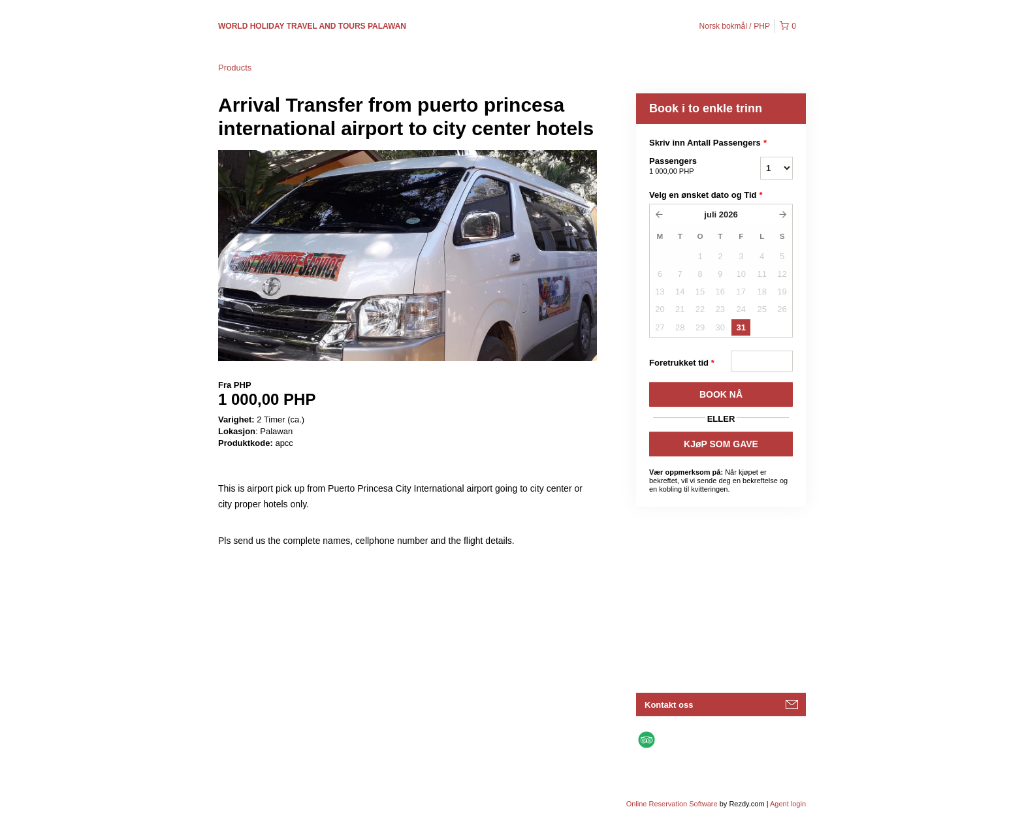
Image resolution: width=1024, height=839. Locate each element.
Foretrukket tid (681, 363)
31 (741, 327)
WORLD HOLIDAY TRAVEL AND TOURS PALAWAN (312, 26)
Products (234, 67)
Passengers (688, 166)
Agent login (788, 804)
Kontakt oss (669, 705)
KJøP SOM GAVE (721, 444)
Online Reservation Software (672, 804)
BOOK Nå (721, 394)
